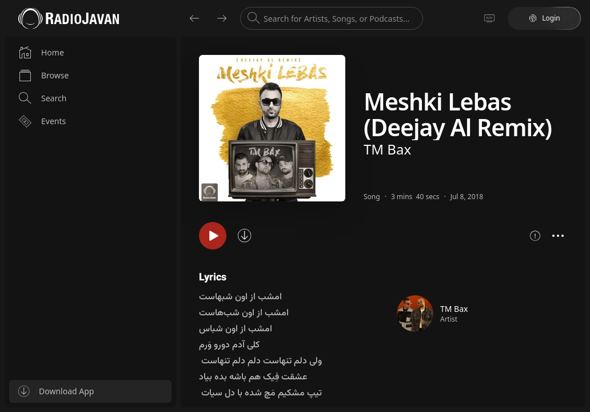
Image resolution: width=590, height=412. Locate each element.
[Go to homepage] (68, 18)
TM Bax (387, 149)
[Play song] (212, 235)
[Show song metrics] (535, 236)
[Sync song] (245, 236)
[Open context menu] (558, 236)
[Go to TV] (489, 18)
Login (544, 18)
